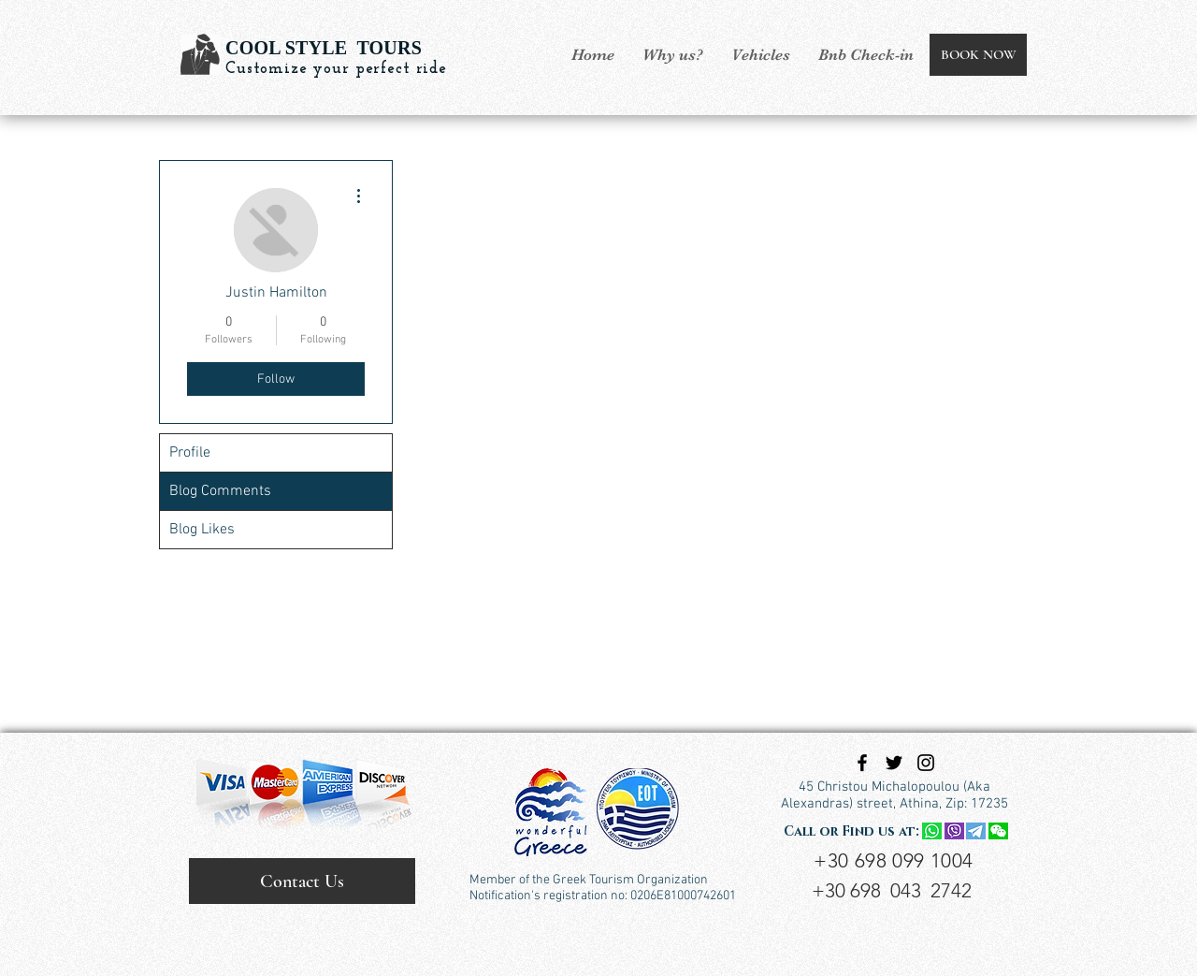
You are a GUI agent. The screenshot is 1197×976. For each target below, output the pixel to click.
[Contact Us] (302, 881)
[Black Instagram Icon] (926, 762)
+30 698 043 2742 (892, 890)
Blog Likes (202, 529)
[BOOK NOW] (978, 55)
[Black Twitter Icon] (894, 762)
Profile (189, 453)
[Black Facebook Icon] (862, 762)
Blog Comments (220, 491)
